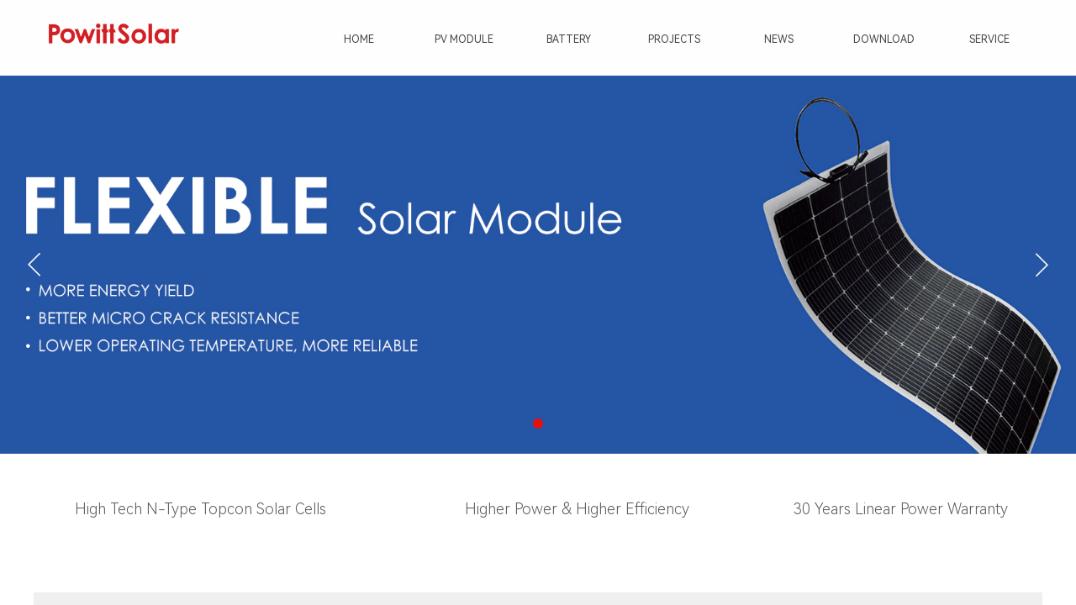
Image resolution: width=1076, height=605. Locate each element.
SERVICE (989, 39)
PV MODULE (464, 39)
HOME (359, 39)
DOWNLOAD (884, 39)
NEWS (779, 39)
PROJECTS (674, 39)
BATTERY (568, 39)
